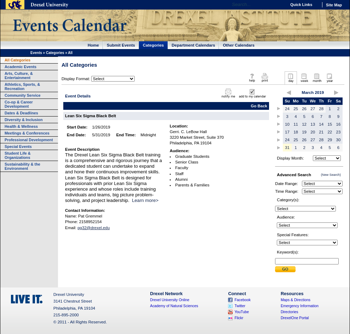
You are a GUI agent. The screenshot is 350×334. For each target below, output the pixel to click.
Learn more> (145, 200)
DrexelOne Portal (295, 318)
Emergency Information (300, 306)
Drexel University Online (169, 300)
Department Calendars (193, 45)
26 (304, 109)
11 (295, 124)
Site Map (334, 5)
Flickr (238, 318)
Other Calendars (239, 45)
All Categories (17, 60)
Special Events (18, 146)
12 (304, 124)
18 (295, 132)
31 (287, 147)
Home (93, 45)
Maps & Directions (295, 300)
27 (312, 109)
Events (36, 53)
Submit (285, 269)
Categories (153, 45)
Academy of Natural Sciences (174, 306)
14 (321, 124)
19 (304, 132)
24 (287, 109)
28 (321, 109)
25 (295, 109)
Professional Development (29, 140)
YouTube (241, 312)
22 (329, 132)
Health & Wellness (21, 126)
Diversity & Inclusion (24, 120)
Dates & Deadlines (21, 113)
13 (312, 124)
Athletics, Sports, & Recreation (22, 86)
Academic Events (20, 67)
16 (338, 124)
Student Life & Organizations (18, 155)
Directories (289, 312)
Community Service (23, 95)
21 (321, 132)
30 (338, 140)
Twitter (239, 306)
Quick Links (301, 4)
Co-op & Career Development (19, 104)
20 (312, 132)
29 (329, 140)
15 (329, 124)
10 (287, 124)
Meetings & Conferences (27, 133)
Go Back (259, 106)
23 (338, 132)
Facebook (242, 300)
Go (279, 4)
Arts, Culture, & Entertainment (19, 75)
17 (287, 132)
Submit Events (121, 45)
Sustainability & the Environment (22, 166)
